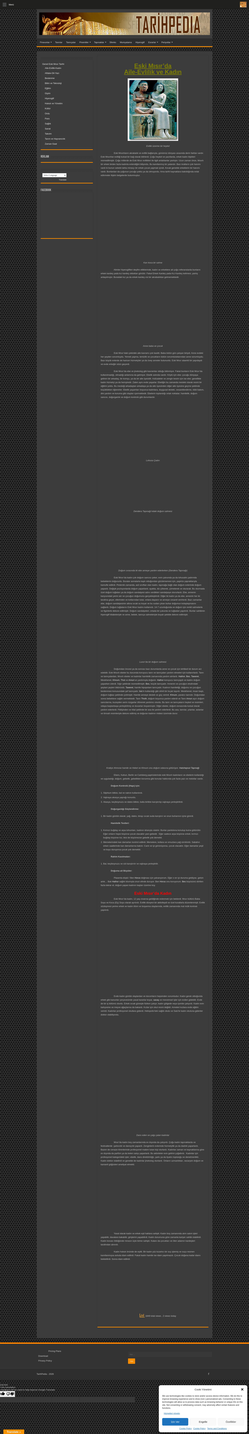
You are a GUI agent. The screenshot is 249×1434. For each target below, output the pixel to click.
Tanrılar (58, 42)
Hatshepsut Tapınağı (189, 768)
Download (43, 1356)
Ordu (47, 113)
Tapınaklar (99, 42)
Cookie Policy (185, 1428)
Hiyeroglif (140, 42)
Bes (188, 676)
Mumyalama (126, 42)
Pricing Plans (54, 1351)
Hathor (182, 676)
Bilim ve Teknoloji (53, 83)
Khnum (116, 680)
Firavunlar (45, 42)
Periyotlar (166, 42)
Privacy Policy (45, 1360)
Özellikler (231, 1421)
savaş (156, 1000)
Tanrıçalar (71, 42)
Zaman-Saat (51, 144)
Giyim (47, 93)
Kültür (48, 108)
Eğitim (48, 88)
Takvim (48, 133)
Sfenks (113, 42)
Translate (59, 180)
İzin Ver (175, 1421)
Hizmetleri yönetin (172, 1413)
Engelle (203, 1421)
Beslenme (50, 78)
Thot (123, 680)
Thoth (144, 698)
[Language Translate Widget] (54, 175)
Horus (137, 878)
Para (47, 118)
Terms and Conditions (217, 1428)
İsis (141, 691)
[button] (242, 1389)
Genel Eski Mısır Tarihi (53, 64)
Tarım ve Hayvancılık (55, 139)
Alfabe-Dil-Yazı (52, 73)
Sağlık (48, 123)
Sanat (48, 128)
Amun (131, 680)
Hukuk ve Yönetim (54, 103)
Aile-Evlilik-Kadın (53, 68)
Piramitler (84, 42)
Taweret (195, 676)
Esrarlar (152, 42)
